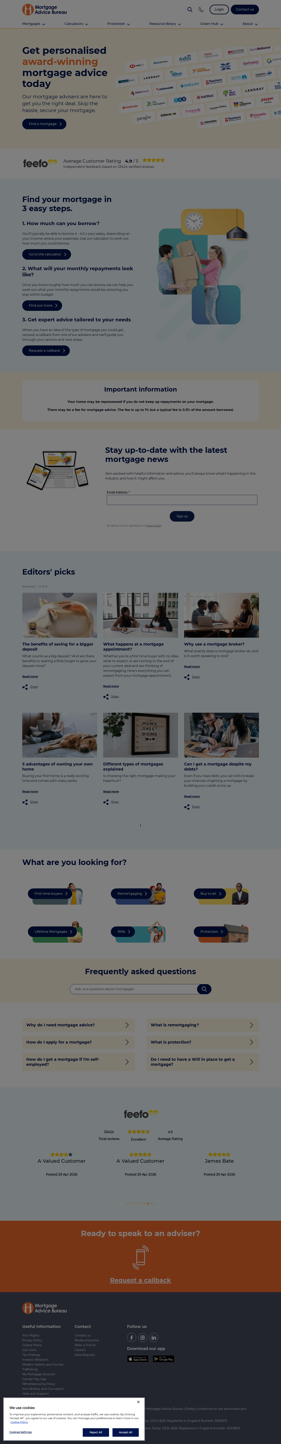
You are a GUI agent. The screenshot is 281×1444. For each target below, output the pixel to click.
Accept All (125, 1432)
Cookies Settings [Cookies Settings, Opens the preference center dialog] (20, 1432)
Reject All (96, 1432)
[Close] (138, 1401)
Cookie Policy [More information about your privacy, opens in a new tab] (19, 1422)
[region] (74, 1419)
